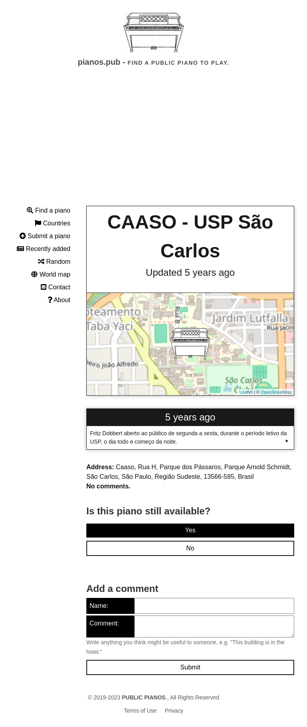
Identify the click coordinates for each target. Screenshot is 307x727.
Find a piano (48, 210)
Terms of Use (140, 710)
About (59, 300)
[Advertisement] (153, 143)
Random (54, 261)
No (190, 548)
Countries (52, 223)
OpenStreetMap (276, 392)
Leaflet (246, 392)
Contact (55, 287)
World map (50, 274)
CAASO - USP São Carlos (190, 236)
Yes (190, 530)
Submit (190, 667)
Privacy (174, 710)
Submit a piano (45, 236)
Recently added (43, 248)
